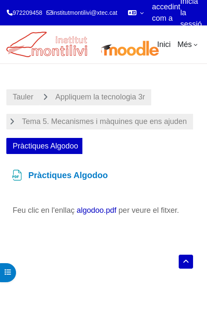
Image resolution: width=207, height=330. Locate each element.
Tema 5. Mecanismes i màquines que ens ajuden (104, 121)
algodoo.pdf (97, 210)
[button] (136, 12)
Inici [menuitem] (164, 44)
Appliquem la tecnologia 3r (100, 97)
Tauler (23, 97)
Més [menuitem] (184, 44)
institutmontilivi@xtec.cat (84, 12)
